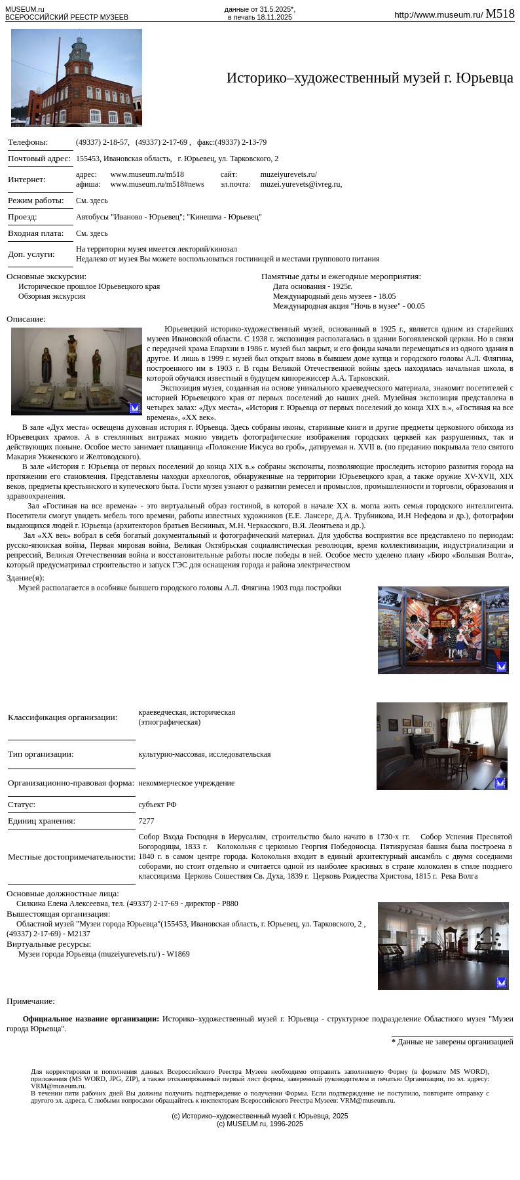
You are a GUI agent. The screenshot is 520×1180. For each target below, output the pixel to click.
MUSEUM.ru (25, 9)
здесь (99, 200)
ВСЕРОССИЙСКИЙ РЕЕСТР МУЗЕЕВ (66, 17)
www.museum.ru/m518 (147, 174)
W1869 (177, 954)
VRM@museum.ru (57, 1086)
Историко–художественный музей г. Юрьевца (370, 77)
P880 (230, 903)
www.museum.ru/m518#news (157, 184)
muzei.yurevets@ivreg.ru (301, 184)
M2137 (78, 933)
